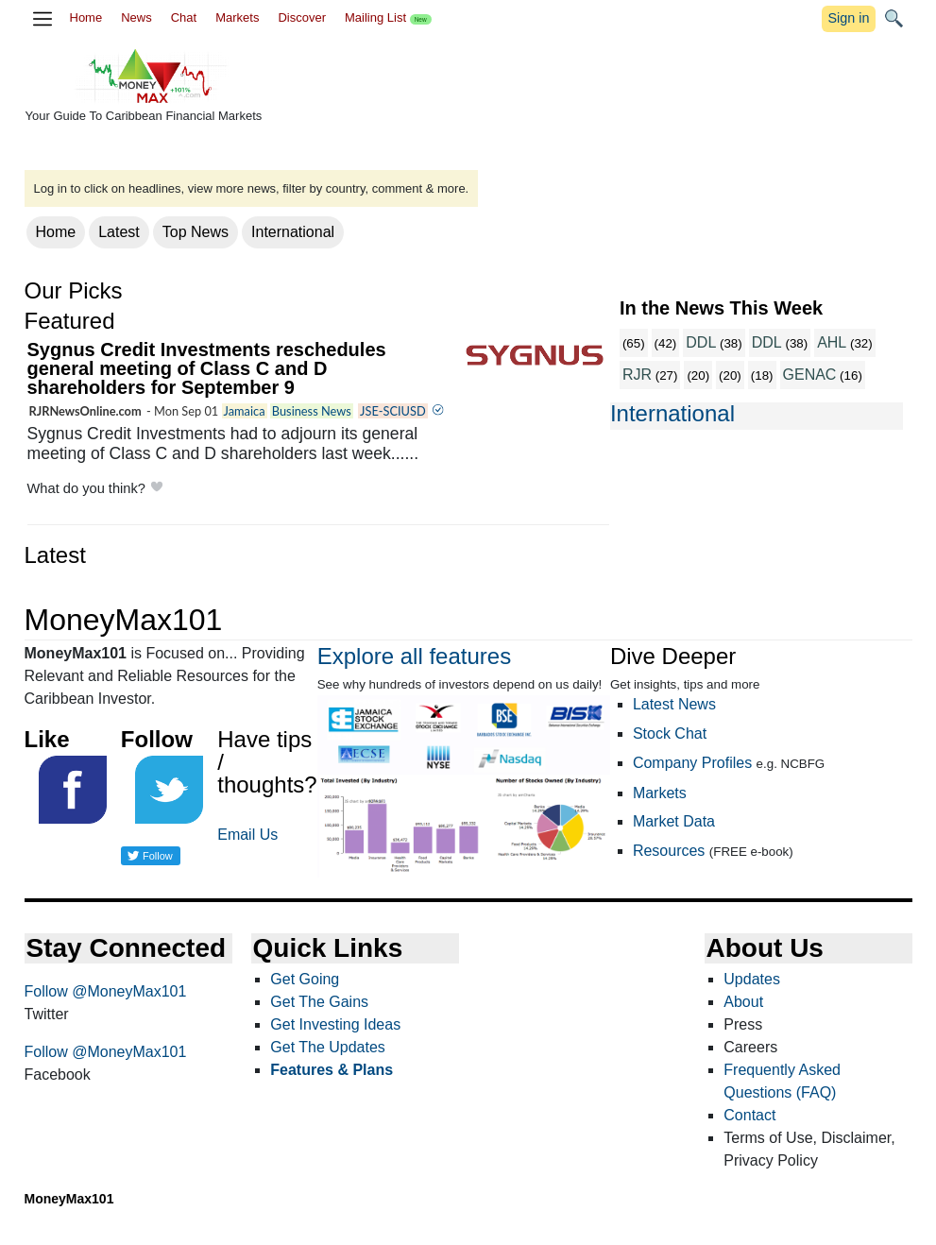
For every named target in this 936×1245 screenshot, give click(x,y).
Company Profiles (692, 763)
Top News (195, 232)
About (743, 1002)
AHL (831, 342)
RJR (637, 375)
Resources (669, 851)
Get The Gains (319, 1002)
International (292, 232)
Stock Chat (669, 733)
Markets (237, 17)
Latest (119, 232)
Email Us (247, 835)
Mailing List (388, 17)
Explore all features (414, 656)
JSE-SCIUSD (393, 410)
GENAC (810, 375)
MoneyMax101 (69, 1198)
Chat (183, 17)
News (136, 17)
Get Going (304, 979)
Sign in (848, 18)
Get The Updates (327, 1047)
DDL (701, 342)
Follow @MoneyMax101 (106, 991)
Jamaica (244, 410)
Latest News (674, 704)
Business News (311, 410)
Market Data (674, 821)
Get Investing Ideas (335, 1024)
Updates (751, 979)
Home (86, 17)
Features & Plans (331, 1070)
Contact (749, 1115)
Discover (302, 17)
